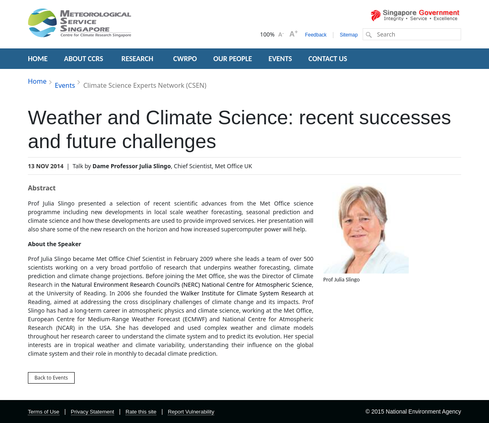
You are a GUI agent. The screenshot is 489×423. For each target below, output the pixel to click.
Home (37, 81)
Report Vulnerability (191, 412)
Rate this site (141, 412)
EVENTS (280, 58)
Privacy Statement (92, 412)
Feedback (316, 35)
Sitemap (349, 35)
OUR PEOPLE (232, 58)
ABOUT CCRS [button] (83, 58)
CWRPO (185, 58)
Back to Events (51, 377)
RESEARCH (138, 58)
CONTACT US (327, 58)
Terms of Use (43, 412)
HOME (38, 58)
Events (65, 85)
